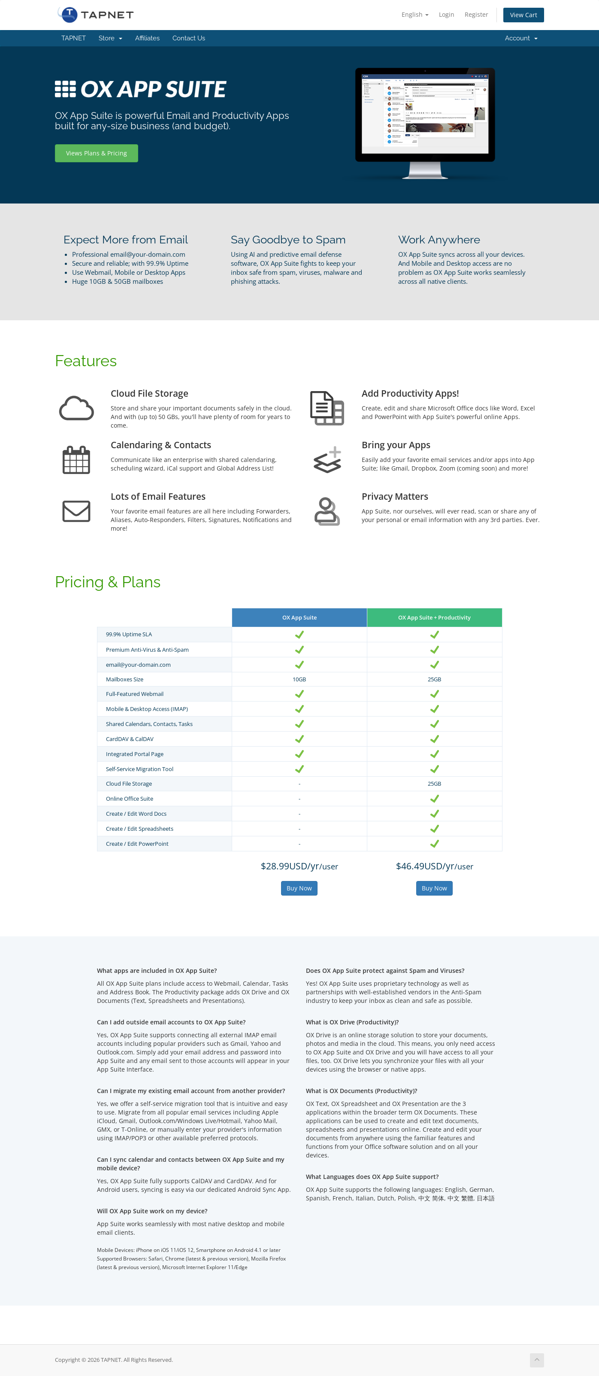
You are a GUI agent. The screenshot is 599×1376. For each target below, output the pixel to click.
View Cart (523, 15)
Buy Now (299, 888)
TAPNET (73, 38)
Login (446, 14)
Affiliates (147, 38)
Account (521, 38)
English (415, 14)
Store (110, 38)
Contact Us (188, 38)
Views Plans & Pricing (96, 153)
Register (476, 14)
